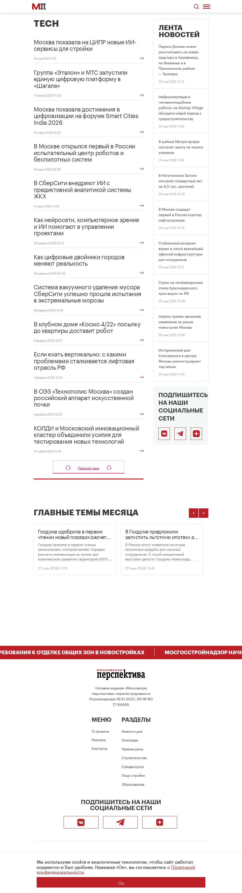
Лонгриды (129, 739)
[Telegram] (180, 433)
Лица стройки (133, 775)
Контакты (100, 748)
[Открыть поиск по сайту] (197, 6)
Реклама (99, 739)
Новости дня (131, 731)
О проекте (100, 731)
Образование (132, 784)
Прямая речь (132, 748)
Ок (121, 882)
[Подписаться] (196, 433)
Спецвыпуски (132, 766)
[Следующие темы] (203, 513)
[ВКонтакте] (164, 433)
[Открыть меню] (207, 6)
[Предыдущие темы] (193, 513)
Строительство (134, 757)
